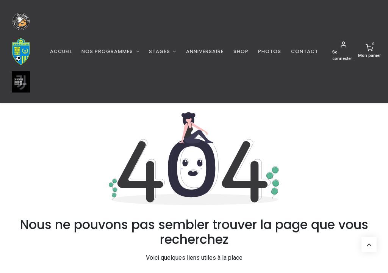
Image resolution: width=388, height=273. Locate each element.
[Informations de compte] (343, 51)
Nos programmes (108, 51)
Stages (160, 51)
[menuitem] (61, 51)
